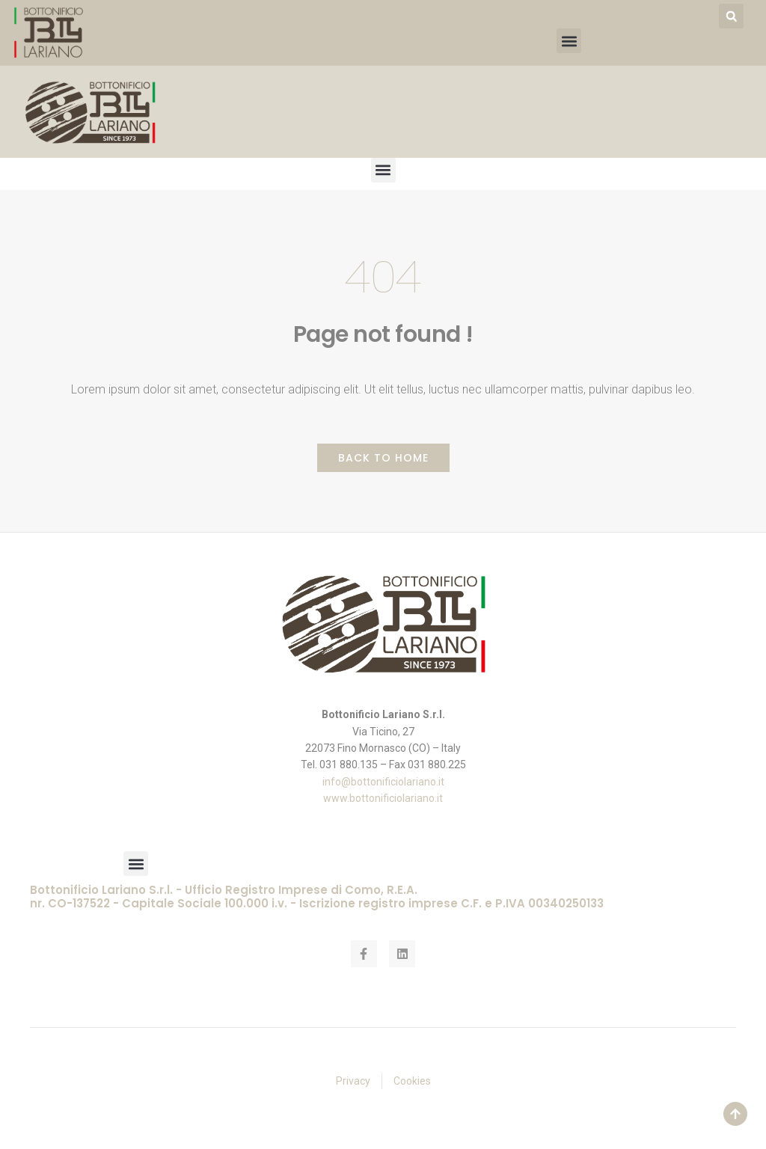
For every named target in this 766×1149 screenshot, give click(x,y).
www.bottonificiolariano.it (383, 798)
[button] (731, 16)
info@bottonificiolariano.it (383, 782)
